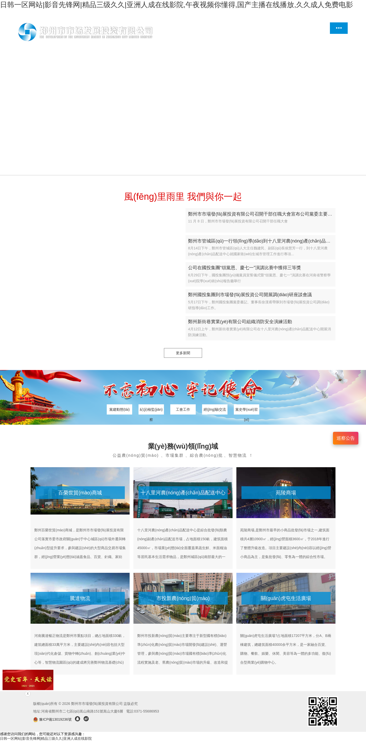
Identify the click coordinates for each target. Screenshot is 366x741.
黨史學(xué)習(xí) (246, 411)
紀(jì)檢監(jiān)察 (151, 411)
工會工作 (183, 409)
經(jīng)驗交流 (215, 409)
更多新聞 (183, 353)
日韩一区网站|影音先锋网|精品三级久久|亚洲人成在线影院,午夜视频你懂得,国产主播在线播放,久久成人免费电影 (176, 5)
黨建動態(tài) (119, 409)
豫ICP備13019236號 (52, 719)
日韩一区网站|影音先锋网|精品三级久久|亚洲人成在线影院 (46, 738)
